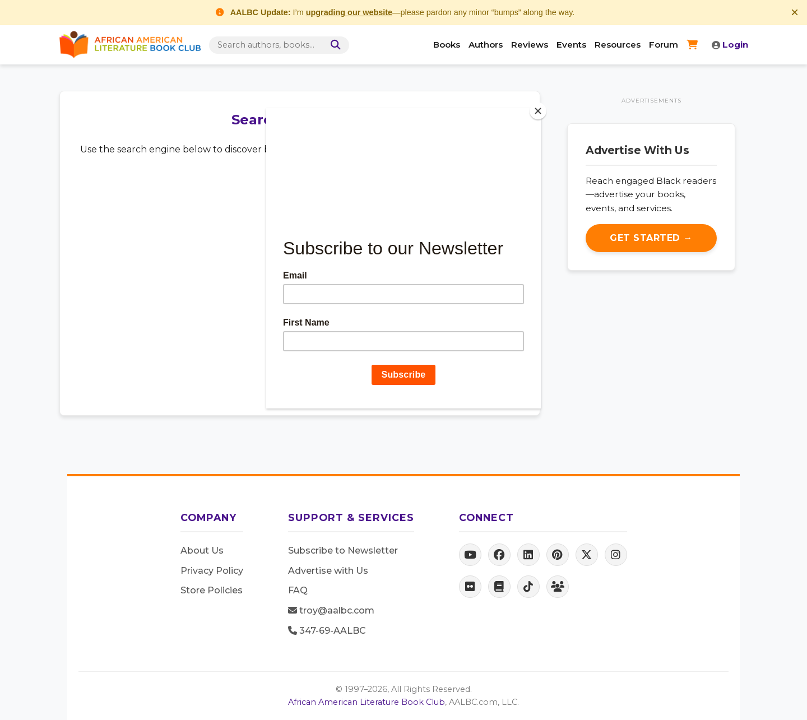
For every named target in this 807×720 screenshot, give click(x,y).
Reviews (529, 44)
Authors (486, 44)
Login (730, 44)
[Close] (538, 111)
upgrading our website (349, 12)
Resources (618, 44)
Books (446, 44)
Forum (663, 44)
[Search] (334, 45)
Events (571, 44)
